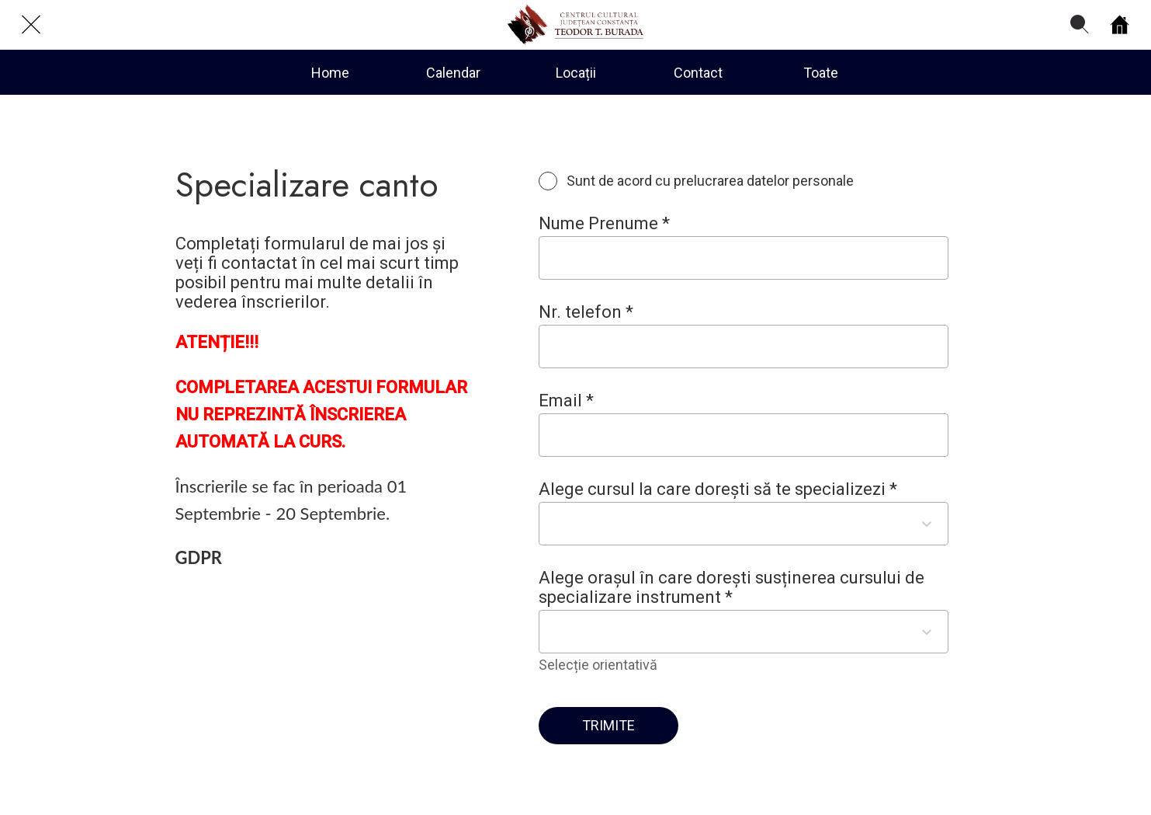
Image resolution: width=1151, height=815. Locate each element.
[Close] (31, 25)
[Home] (1120, 25)
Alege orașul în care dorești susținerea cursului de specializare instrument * (731, 587)
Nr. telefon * (586, 312)
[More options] (821, 72)
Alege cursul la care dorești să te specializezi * (718, 489)
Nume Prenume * (604, 223)
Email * (566, 400)
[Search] (1079, 25)
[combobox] (729, 523)
